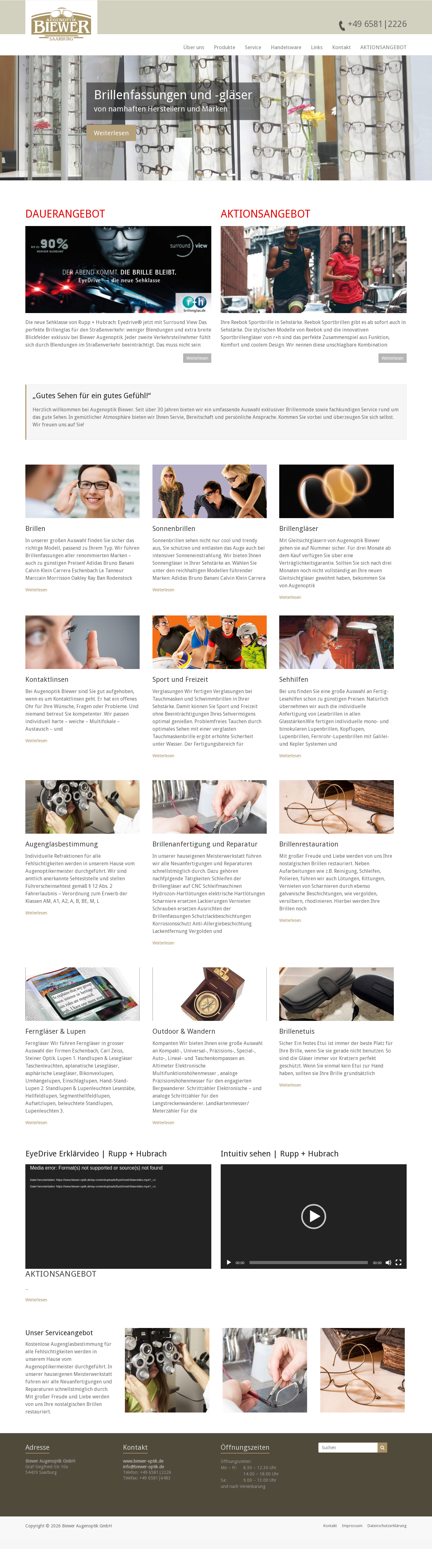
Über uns (193, 47)
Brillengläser (298, 529)
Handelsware (286, 47)
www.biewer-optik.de (143, 1461)
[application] (118, 1216)
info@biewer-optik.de (143, 1466)
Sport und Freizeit (180, 679)
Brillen (35, 529)
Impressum (352, 1525)
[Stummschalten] (388, 1262)
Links (317, 47)
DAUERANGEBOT (65, 214)
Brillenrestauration (308, 844)
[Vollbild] (398, 1262)
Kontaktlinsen (47, 679)
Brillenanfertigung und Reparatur (205, 844)
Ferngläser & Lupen (55, 1031)
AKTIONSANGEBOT (383, 47)
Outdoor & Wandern (183, 1031)
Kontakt (341, 47)
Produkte (224, 47)
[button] (313, 1216)
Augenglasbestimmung (61, 844)
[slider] (308, 1262)
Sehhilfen (293, 679)
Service (253, 47)
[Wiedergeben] (229, 1262)
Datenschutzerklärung (387, 1525)
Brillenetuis (297, 1031)
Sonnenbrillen (173, 529)
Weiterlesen (111, 132)
